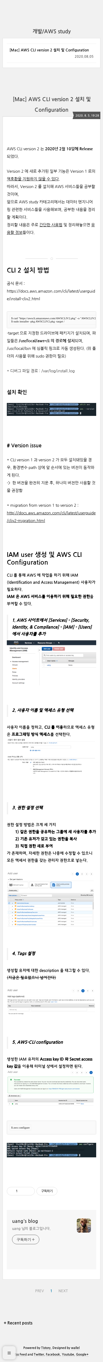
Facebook (53, 1354)
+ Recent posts (18, 1323)
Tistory (46, 1348)
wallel (75, 1348)
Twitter (39, 1354)
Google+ (82, 1354)
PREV (39, 1291)
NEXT (63, 1291)
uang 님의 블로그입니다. (31, 1229)
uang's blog (25, 1221)
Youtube (68, 1354)
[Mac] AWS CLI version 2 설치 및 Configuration (49, 50)
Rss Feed (20, 1354)
